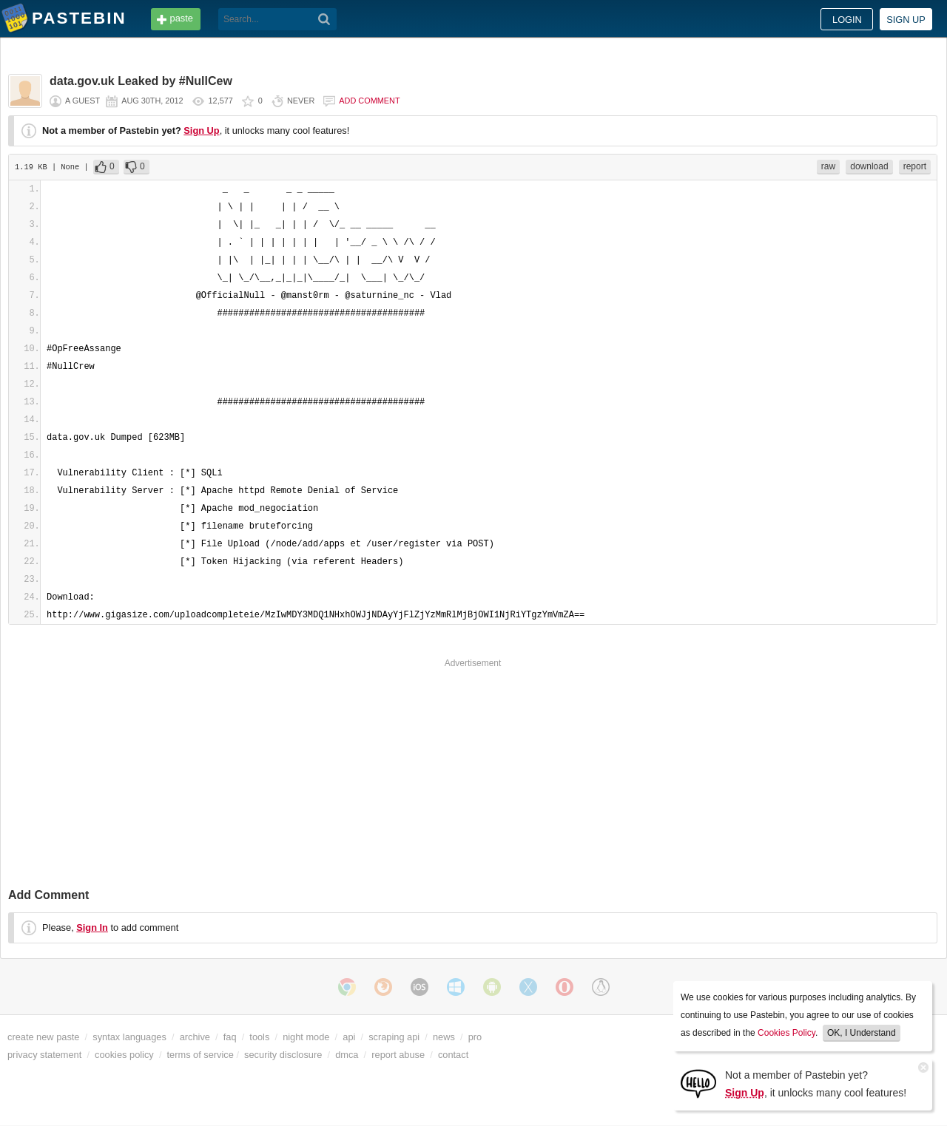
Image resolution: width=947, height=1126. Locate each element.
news (444, 1036)
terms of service (200, 1054)
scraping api (393, 1036)
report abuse (398, 1054)
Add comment (369, 100)
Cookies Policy (786, 1033)
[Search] (324, 19)
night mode (306, 1036)
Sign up (906, 19)
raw (828, 166)
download (869, 166)
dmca (346, 1054)
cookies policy (124, 1054)
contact (453, 1054)
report (914, 166)
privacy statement (44, 1054)
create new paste (43, 1036)
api (349, 1036)
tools (259, 1036)
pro (475, 1036)
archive (195, 1036)
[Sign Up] (698, 1082)
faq (230, 1036)
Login (847, 19)
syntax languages (129, 1036)
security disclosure (283, 1054)
